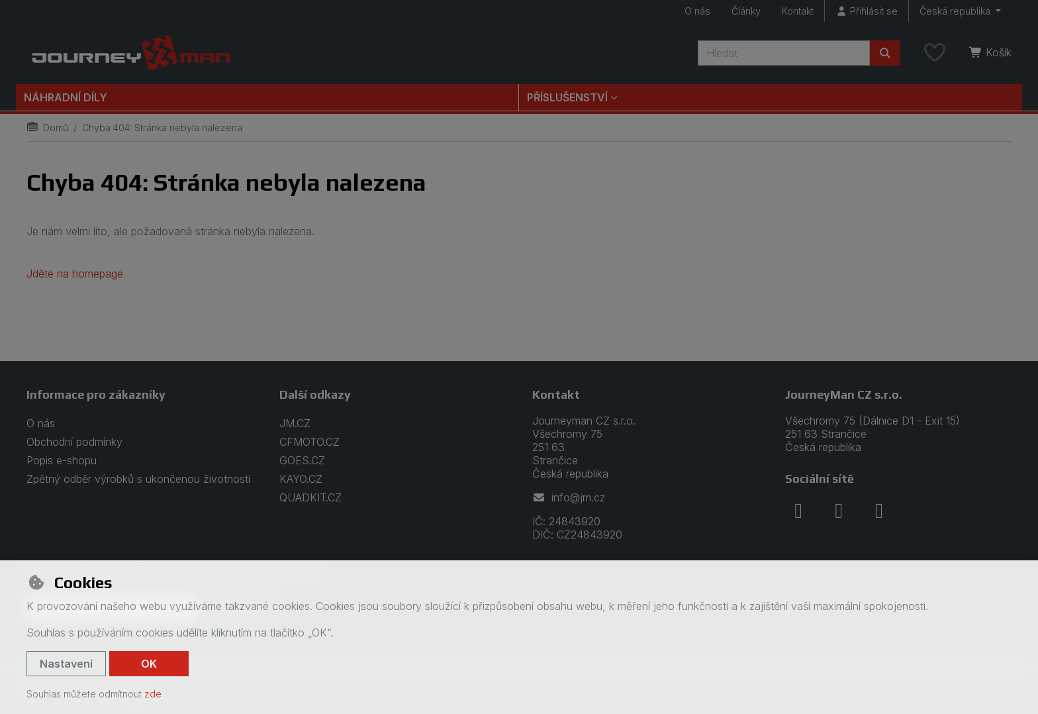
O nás (697, 11)
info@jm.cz (568, 497)
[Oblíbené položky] (935, 53)
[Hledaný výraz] (784, 53)
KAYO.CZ (300, 478)
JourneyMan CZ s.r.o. (843, 394)
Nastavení (66, 663)
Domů (47, 127)
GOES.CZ (302, 460)
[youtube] (879, 510)
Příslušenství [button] (567, 97)
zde (153, 693)
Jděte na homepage (74, 273)
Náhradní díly (65, 97)
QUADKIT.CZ (310, 497)
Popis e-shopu (61, 460)
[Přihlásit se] (866, 11)
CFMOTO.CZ (309, 441)
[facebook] (798, 510)
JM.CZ (294, 423)
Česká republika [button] (956, 11)
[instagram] (839, 510)
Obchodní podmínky (74, 441)
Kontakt (798, 11)
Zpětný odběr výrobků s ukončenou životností (138, 478)
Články (746, 11)
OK (149, 663)
